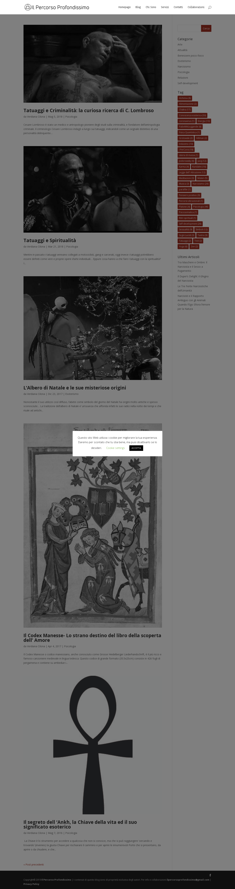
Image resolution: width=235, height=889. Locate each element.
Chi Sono (151, 7)
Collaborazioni (196, 7)
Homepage (124, 7)
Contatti (178, 7)
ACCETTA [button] (136, 448)
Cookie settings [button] (115, 448)
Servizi (165, 7)
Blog (138, 7)
